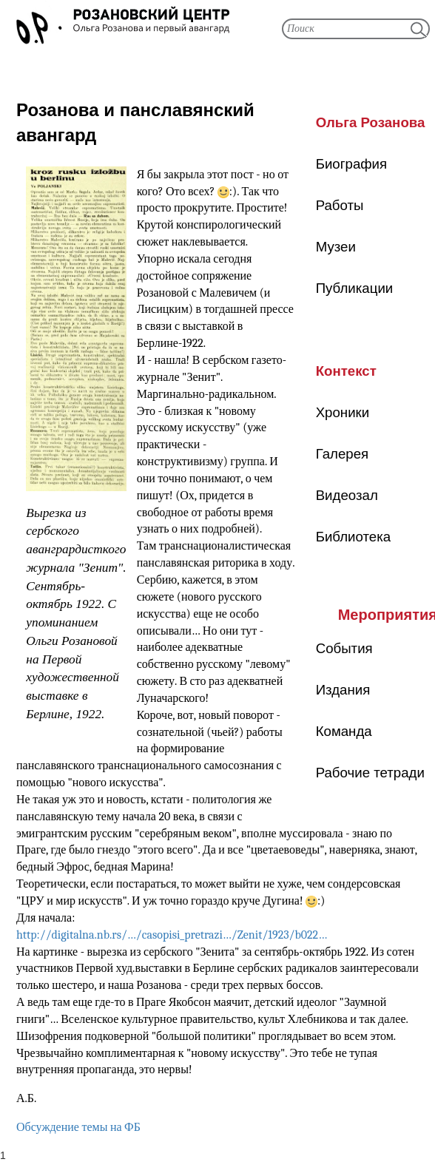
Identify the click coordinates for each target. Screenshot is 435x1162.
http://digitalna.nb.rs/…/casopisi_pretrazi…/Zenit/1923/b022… (171, 935)
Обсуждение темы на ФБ (78, 1127)
